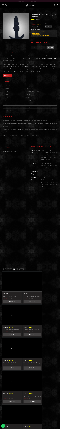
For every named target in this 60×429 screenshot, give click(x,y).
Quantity (47, 23)
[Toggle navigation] (3, 5)
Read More (7, 75)
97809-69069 (33, 1)
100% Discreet (21, 1)
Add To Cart (11, 299)
